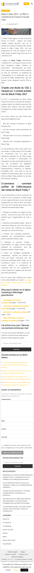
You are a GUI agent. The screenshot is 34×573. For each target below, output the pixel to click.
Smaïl (3, 24)
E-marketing (7, 526)
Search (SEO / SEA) (9, 540)
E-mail (4, 429)
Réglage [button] (15, 570)
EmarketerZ (10, 559)
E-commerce (5, 10)
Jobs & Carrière (8, 530)
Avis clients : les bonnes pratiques (15, 312)
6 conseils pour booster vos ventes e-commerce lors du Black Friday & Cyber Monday (14, 364)
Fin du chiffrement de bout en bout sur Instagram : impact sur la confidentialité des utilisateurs (17, 485)
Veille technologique (17, 557)
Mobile (5, 533)
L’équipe (22, 552)
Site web (4, 437)
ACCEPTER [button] (24, 570)
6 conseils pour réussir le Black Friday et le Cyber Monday (16, 282)
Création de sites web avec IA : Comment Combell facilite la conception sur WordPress (16, 493)
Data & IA (6, 519)
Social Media (7, 544)
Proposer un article (10, 554)
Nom (3, 421)
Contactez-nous (23, 554)
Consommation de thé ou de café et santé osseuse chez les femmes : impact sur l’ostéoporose (17, 509)
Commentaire (6, 399)
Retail (5, 537)
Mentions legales (12, 552)
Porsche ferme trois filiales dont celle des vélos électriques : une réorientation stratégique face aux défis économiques (16, 501)
